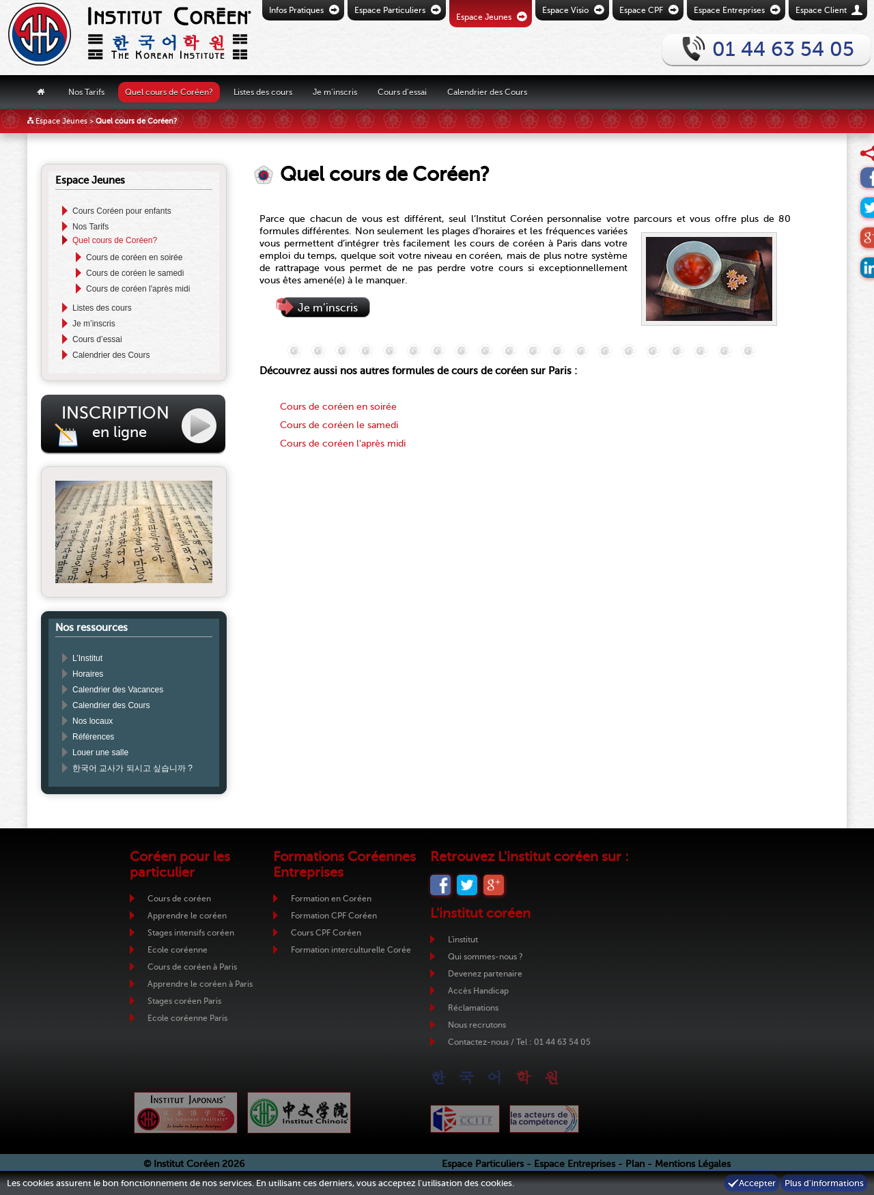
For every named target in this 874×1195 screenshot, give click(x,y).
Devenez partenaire (485, 974)
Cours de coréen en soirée (134, 257)
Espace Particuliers (483, 1164)
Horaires (87, 674)
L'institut (463, 939)
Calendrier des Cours (487, 91)
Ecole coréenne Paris (187, 1018)
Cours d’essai (402, 91)
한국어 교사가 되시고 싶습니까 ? (132, 768)
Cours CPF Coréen (326, 933)
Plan (635, 1164)
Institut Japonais (186, 1113)
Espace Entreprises (574, 1164)
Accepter (757, 1183)
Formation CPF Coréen (334, 915)
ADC (544, 1119)
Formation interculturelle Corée (351, 950)
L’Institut (87, 658)
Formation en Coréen (331, 898)
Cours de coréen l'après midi (138, 289)
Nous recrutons (477, 1025)
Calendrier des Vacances (117, 689)
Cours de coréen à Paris (192, 967)
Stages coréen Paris (184, 1001)
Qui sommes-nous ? (485, 956)
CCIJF (465, 1119)
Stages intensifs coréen (190, 933)
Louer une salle (100, 752)
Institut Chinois (299, 1113)
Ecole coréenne (177, 950)
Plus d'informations (824, 1183)
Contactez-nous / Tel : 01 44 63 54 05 (519, 1042)
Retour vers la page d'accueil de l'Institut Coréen (105, 37)
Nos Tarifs (86, 91)
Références (93, 737)
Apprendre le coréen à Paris (200, 984)
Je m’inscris (335, 91)
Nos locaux (92, 721)
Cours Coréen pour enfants (121, 211)
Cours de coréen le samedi (135, 273)
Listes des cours (263, 91)
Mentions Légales (693, 1164)
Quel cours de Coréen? (169, 91)
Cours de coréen (179, 898)
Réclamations (473, 1008)
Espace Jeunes (61, 121)
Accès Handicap (478, 991)
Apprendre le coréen (187, 915)
